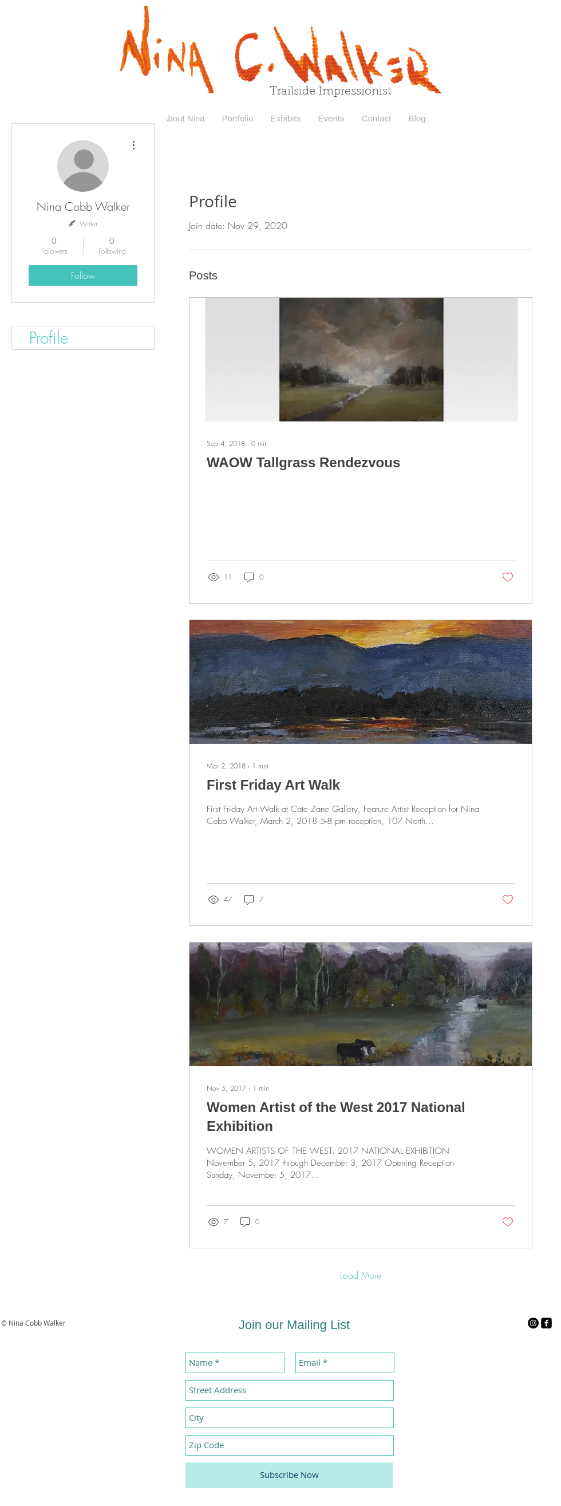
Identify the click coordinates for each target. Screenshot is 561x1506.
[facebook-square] (546, 1323)
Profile (48, 337)
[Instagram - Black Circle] (533, 1323)
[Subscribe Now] (289, 1475)
